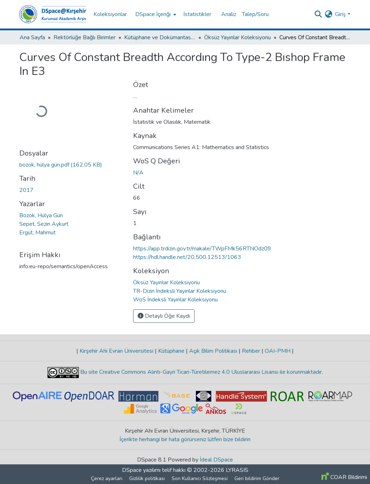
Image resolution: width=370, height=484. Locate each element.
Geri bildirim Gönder (256, 478)
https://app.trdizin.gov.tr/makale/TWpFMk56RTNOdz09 (202, 249)
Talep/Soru (255, 14)
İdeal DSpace (216, 460)
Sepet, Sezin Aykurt (44, 224)
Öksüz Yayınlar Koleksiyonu (237, 37)
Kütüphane (171, 351)
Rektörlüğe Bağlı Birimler (85, 37)
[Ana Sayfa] (52, 14)
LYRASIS (237, 470)
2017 (26, 190)
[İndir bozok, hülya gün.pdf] (60, 165)
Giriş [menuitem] (340, 14)
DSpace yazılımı (141, 470)
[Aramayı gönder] (318, 14)
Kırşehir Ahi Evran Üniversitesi (116, 351)
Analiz (228, 14)
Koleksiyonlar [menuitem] (110, 14)
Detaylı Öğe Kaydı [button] (164, 316)
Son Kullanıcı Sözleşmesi (200, 478)
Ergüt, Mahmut (37, 232)
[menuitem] (155, 14)
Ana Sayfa (32, 37)
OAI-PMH (277, 351)
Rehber (251, 351)
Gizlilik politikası (147, 478)
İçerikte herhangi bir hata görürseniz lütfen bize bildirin (185, 439)
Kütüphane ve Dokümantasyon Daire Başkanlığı (160, 37)
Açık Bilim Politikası (213, 351)
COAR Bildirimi (344, 477)
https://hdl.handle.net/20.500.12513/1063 (187, 257)
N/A (138, 173)
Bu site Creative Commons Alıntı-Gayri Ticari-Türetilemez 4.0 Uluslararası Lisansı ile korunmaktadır (200, 372)
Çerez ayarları (106, 478)
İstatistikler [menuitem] (197, 14)
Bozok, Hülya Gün (41, 215)
